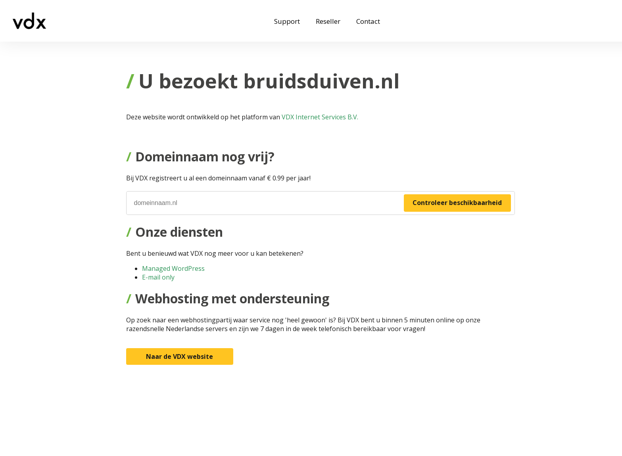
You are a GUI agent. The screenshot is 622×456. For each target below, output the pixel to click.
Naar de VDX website (179, 356)
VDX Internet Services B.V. (320, 117)
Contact (368, 21)
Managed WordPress (173, 268)
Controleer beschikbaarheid (457, 202)
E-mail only (158, 277)
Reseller (328, 21)
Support (287, 21)
